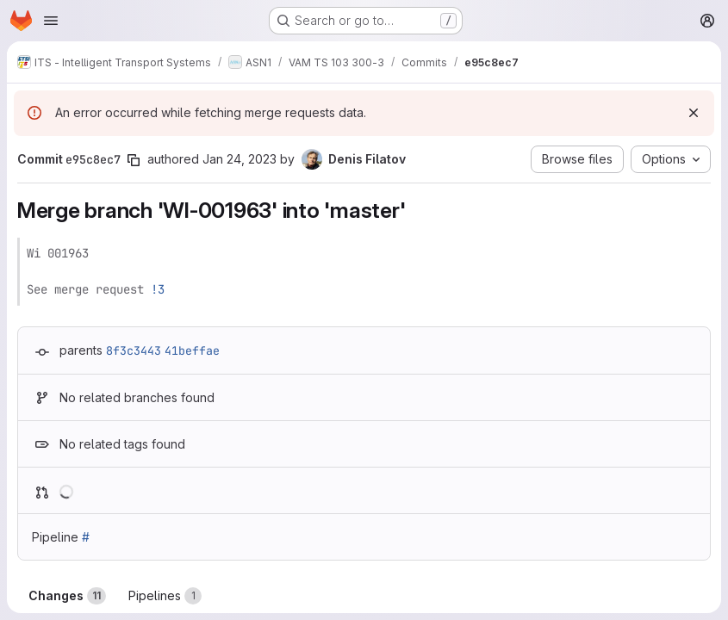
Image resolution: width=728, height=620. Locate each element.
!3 (158, 289)
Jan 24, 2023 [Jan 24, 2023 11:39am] (239, 159)
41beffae (192, 350)
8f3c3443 (133, 350)
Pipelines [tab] (165, 595)
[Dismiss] (693, 112)
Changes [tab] (67, 595)
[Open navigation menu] (51, 20)
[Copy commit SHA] (133, 160)
